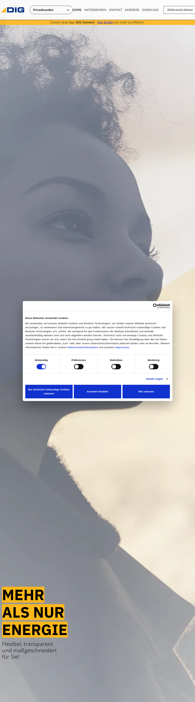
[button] (51, 10)
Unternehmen (95, 10)
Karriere (132, 10)
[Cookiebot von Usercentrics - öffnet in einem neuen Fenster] (155, 305)
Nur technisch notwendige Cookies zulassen (49, 391)
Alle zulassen (146, 391)
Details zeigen (154, 378)
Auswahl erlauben (97, 391)
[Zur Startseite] (12, 10)
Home (77, 10)
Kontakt (115, 10)
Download (150, 10)
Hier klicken (105, 22)
